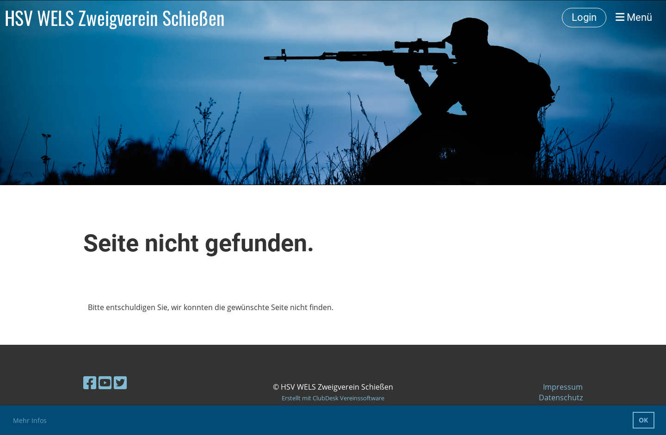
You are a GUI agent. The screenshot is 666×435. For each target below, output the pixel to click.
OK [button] (643, 420)
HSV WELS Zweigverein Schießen (115, 18)
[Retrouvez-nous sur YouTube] (105, 382)
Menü (634, 17)
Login (584, 17)
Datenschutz (561, 397)
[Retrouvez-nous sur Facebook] (89, 382)
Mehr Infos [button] (30, 420)
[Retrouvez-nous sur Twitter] (120, 382)
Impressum (563, 387)
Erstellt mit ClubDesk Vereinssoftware (333, 398)
